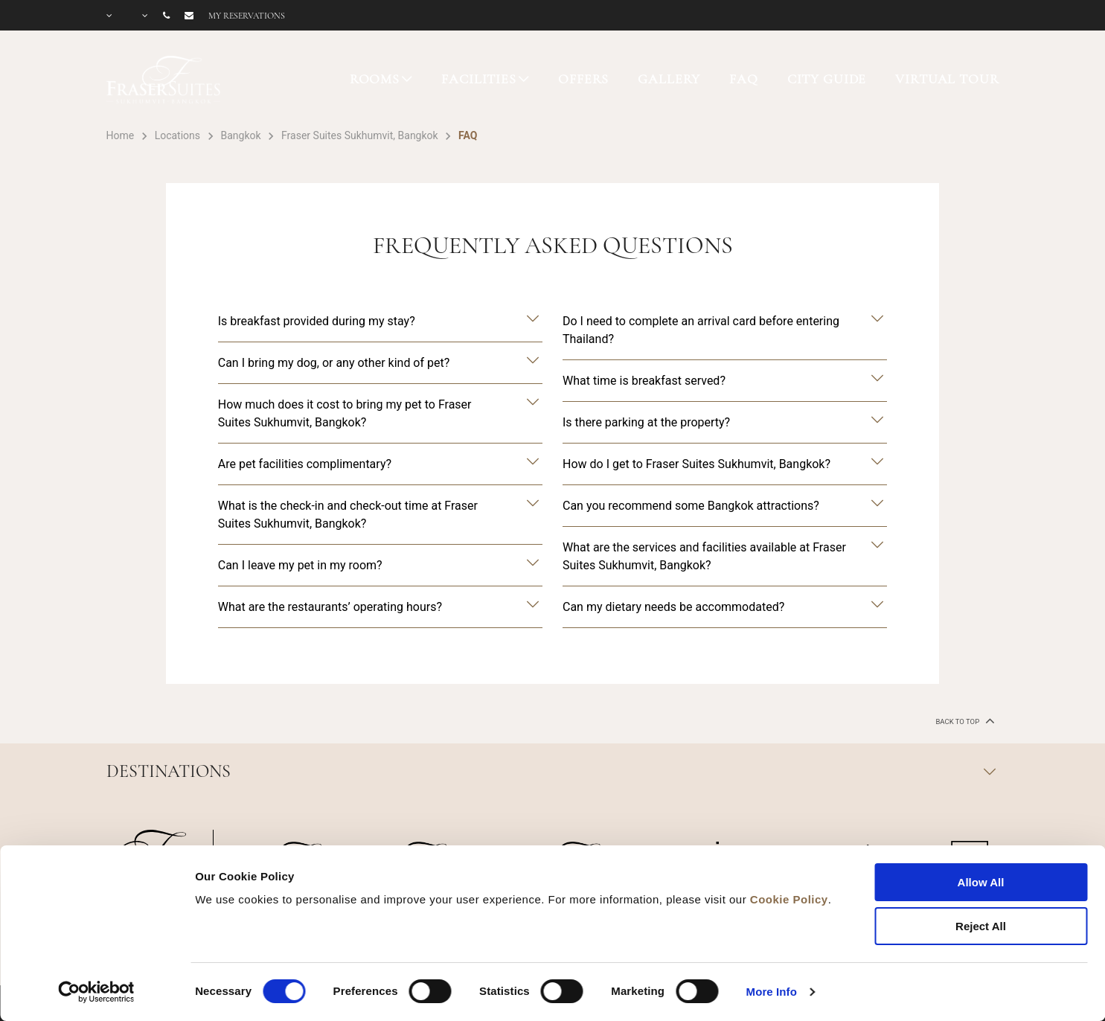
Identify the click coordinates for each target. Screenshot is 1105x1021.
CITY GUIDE (827, 78)
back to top (963, 720)
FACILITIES (478, 78)
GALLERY (669, 78)
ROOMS (375, 78)
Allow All (981, 882)
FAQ (743, 78)
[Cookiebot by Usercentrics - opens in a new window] (96, 992)
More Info (771, 991)
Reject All (980, 926)
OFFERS (583, 78)
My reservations (246, 15)
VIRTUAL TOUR (947, 78)
